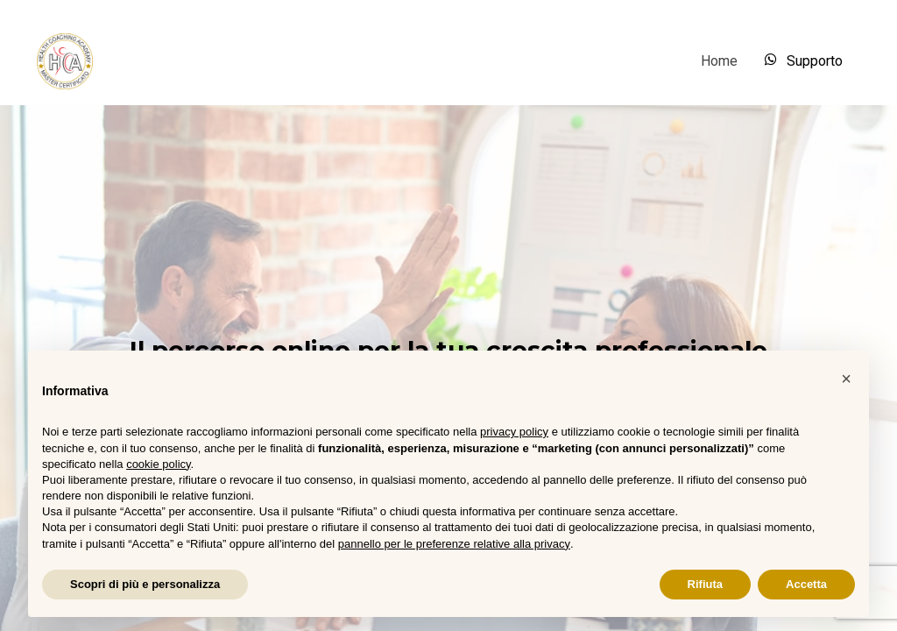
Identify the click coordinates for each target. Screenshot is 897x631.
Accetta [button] (806, 584)
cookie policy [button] (158, 464)
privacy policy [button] (514, 431)
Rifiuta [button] (705, 584)
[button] (846, 379)
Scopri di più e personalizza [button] (145, 584)
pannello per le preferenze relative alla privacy (454, 543)
